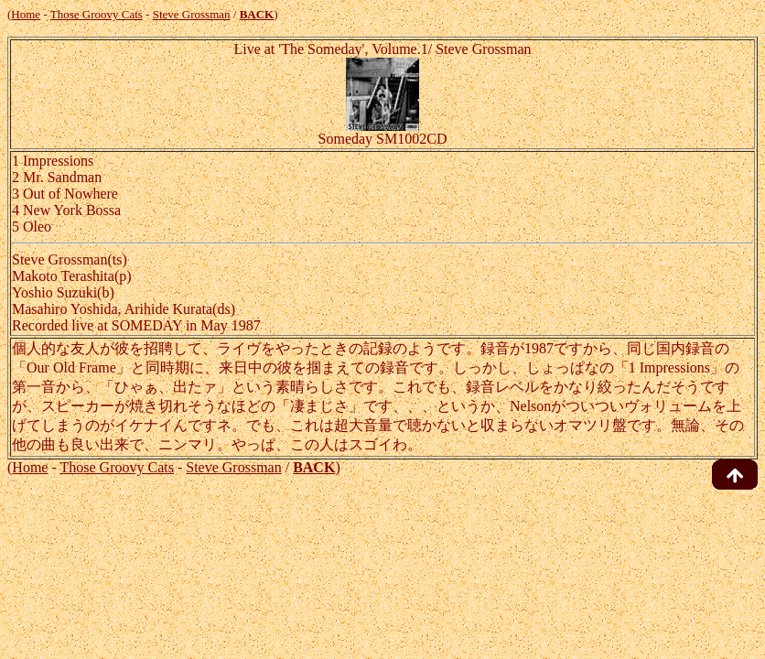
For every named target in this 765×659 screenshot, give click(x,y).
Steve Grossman (192, 14)
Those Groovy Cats (96, 14)
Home (25, 14)
